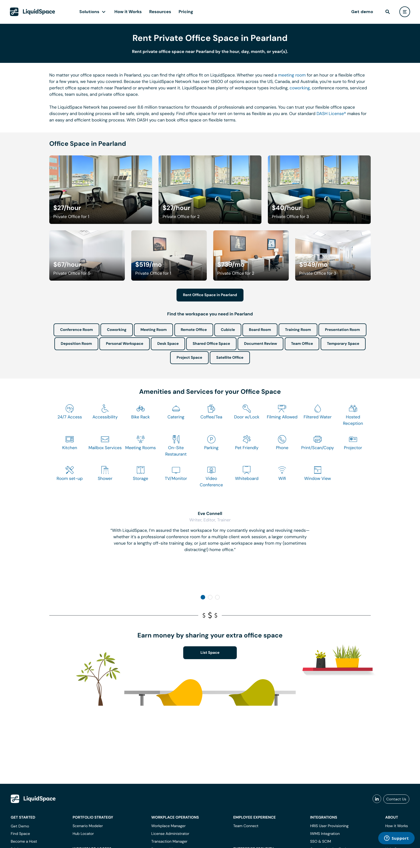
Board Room (260, 329)
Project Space (189, 357)
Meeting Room (153, 329)
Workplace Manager (168, 826)
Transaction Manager (169, 841)
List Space (210, 652)
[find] (387, 11)
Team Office (302, 343)
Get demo (362, 11)
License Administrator (170, 833)
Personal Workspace (124, 343)
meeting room (292, 75)
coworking (300, 88)
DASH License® (331, 113)
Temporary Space (343, 343)
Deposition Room (76, 343)
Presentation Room (342, 329)
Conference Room (76, 329)
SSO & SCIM (320, 841)
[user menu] (404, 11)
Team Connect (245, 826)
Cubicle (228, 329)
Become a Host (24, 841)
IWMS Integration (325, 833)
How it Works (128, 11)
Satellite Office (229, 357)
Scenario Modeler (88, 826)
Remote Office (194, 329)
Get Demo (20, 826)
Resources (160, 11)
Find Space (20, 833)
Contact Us (396, 799)
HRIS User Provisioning (329, 826)
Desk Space (168, 343)
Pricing (186, 11)
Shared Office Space (211, 343)
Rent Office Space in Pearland (210, 295)
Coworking (116, 329)
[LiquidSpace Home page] (32, 11)
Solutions (89, 11)
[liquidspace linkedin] (377, 799)
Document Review (260, 343)
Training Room (298, 329)
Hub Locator (83, 833)
